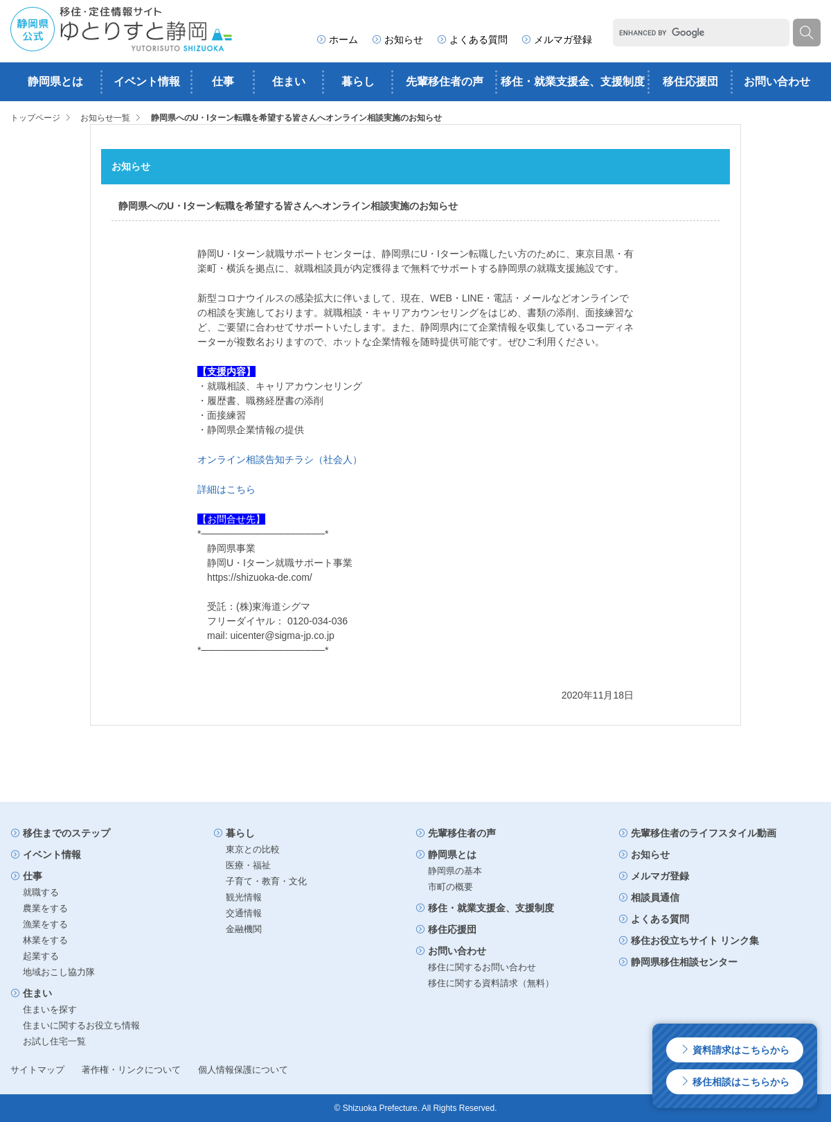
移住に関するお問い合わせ (482, 967)
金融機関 (244, 929)
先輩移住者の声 (444, 81)
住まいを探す (50, 1009)
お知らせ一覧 (105, 118)
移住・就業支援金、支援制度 (573, 81)
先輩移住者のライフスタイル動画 (697, 833)
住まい (288, 81)
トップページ (35, 118)
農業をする (45, 908)
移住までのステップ (60, 833)
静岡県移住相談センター (678, 961)
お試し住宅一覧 (54, 1041)
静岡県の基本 (455, 871)
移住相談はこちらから (734, 1081)
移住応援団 (690, 81)
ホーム (337, 39)
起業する (41, 956)
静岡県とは (55, 81)
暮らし (358, 81)
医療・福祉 (248, 865)
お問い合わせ (777, 81)
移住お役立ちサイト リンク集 (689, 940)
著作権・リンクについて (131, 1069)
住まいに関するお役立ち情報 (81, 1025)
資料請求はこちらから (734, 1049)
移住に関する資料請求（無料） (491, 983)
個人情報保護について (243, 1069)
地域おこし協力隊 (59, 972)
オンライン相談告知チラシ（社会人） (279, 459)
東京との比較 (253, 849)
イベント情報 (147, 81)
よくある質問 (472, 39)
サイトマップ (37, 1069)
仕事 (223, 81)
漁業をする (45, 924)
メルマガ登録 (556, 39)
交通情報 (244, 913)
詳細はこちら (226, 489)
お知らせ (397, 39)
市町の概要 (450, 887)
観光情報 (244, 897)
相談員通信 (648, 897)
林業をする (45, 940)
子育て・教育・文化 (266, 881)
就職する (41, 892)
